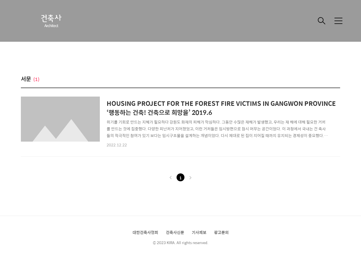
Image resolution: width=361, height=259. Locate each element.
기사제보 (199, 232)
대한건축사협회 (145, 232)
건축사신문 (175, 232)
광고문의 (221, 232)
